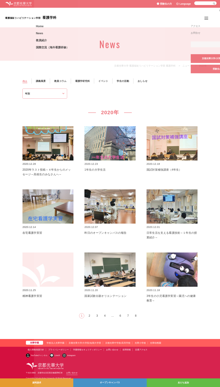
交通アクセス (141, 349)
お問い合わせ (112, 349)
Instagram (71, 355)
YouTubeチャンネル (39, 355)
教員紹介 (175, 17)
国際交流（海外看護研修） (199, 17)
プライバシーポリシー (58, 349)
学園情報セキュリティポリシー (87, 349)
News (163, 17)
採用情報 (127, 349)
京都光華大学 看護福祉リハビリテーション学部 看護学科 (145, 65)
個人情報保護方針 (36, 349)
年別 (27, 93)
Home (153, 17)
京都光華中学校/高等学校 (117, 343)
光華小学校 (140, 343)
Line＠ (57, 355)
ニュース (187, 65)
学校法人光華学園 (55, 343)
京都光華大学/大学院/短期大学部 (85, 343)
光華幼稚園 (155, 343)
